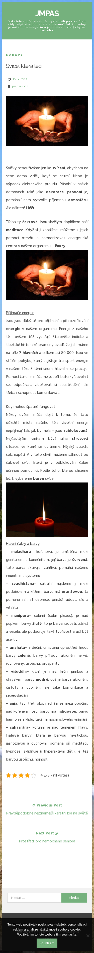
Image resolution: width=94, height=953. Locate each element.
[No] (87, 935)
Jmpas (47, 13)
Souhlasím (47, 943)
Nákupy (14, 55)
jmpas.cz (20, 86)
